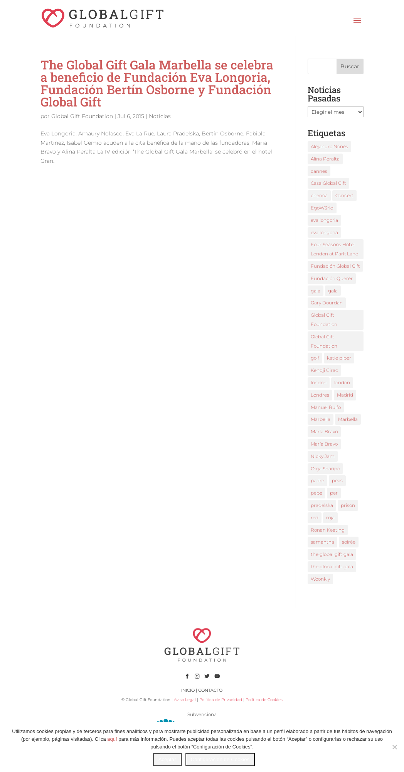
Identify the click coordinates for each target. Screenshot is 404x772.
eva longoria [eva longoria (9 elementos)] (324, 220)
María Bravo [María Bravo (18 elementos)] (324, 431)
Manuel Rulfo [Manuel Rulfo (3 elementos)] (326, 407)
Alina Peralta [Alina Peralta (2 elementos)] (325, 159)
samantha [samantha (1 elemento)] (322, 542)
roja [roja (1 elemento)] (330, 517)
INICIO (188, 690)
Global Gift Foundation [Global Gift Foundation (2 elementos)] (324, 319)
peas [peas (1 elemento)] (337, 480)
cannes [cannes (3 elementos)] (319, 171)
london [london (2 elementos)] (319, 382)
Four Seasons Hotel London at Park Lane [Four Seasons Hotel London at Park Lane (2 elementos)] (334, 249)
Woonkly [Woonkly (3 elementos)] (320, 579)
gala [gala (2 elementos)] (315, 291)
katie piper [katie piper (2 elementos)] (339, 358)
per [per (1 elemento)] (334, 493)
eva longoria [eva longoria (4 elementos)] (324, 232)
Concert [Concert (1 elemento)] (344, 195)
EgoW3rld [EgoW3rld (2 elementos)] (322, 208)
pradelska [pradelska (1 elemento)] (322, 505)
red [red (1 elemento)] (314, 517)
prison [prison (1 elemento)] (348, 505)
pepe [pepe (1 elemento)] (316, 493)
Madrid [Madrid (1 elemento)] (345, 395)
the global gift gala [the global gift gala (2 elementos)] (332, 566)
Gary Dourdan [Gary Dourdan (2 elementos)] (327, 303)
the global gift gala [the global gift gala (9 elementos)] (332, 554)
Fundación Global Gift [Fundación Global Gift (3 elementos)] (335, 266)
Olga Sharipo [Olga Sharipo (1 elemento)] (325, 468)
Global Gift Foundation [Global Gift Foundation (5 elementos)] (324, 341)
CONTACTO (210, 690)
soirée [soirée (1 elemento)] (348, 542)
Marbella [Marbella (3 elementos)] (320, 419)
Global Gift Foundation (82, 116)
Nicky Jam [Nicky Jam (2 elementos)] (323, 456)
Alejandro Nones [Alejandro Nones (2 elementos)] (329, 146)
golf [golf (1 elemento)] (315, 358)
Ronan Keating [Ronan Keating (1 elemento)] (328, 530)
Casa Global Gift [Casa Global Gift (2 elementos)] (328, 183)
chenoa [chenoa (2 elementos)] (319, 195)
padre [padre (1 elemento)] (317, 480)
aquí (112, 739)
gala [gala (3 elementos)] (333, 291)
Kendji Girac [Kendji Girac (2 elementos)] (324, 370)
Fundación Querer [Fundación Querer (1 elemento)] (332, 278)
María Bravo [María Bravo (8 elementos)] (324, 444)
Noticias (160, 116)
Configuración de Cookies (220, 759)
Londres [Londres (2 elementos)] (320, 395)
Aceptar (167, 759)
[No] (394, 747)
